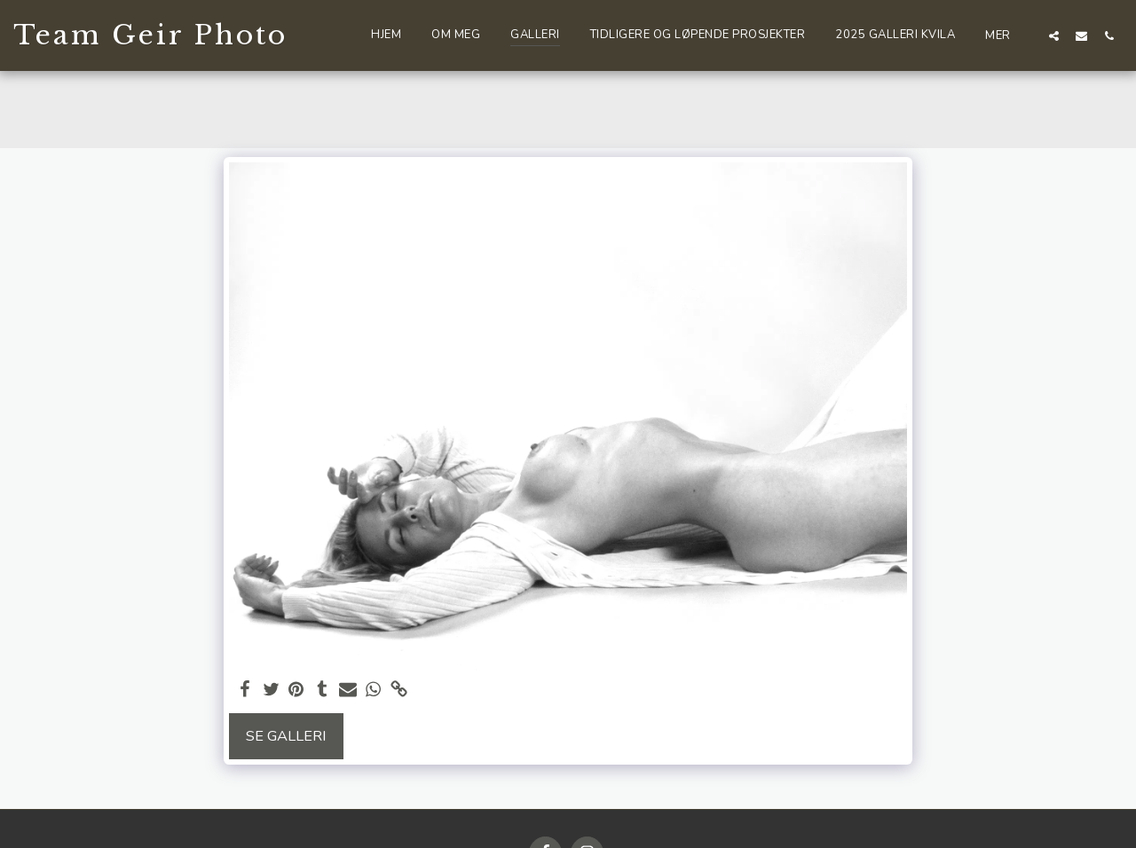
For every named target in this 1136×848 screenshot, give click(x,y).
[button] (1054, 35)
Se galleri (286, 736)
